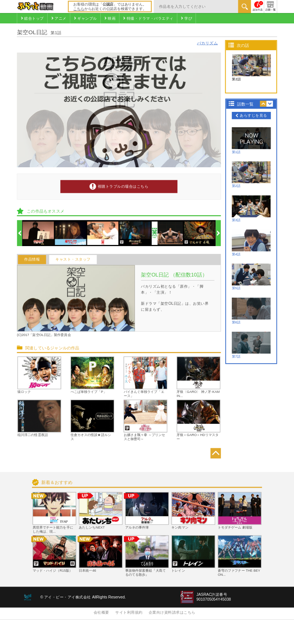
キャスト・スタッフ (73, 260)
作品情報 (32, 260)
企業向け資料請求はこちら (172, 612)
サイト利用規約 (129, 612)
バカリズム (207, 43)
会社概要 (101, 612)
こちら (78, 9)
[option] (38, 233)
